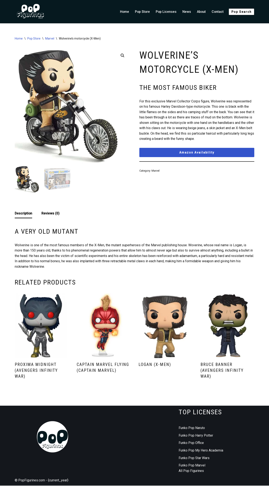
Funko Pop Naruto (192, 428)
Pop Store (141, 12)
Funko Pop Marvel (192, 466)
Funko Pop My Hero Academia (201, 451)
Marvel (49, 38)
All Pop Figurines (191, 471)
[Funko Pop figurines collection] (30, 12)
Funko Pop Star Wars (194, 458)
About (201, 12)
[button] (122, 56)
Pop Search (241, 11)
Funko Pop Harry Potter (196, 436)
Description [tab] (24, 213)
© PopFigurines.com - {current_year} (41, 481)
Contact (217, 12)
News (186, 12)
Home (123, 12)
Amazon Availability (196, 153)
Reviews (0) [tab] (51, 213)
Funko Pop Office (191, 443)
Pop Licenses (165, 12)
